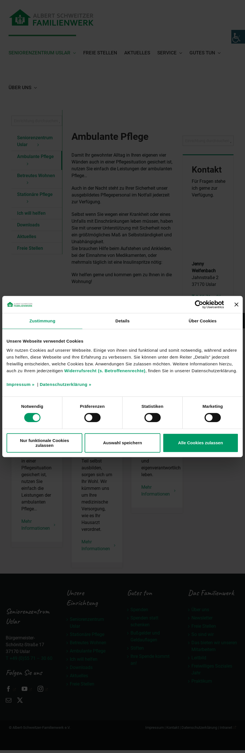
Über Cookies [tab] (203, 320)
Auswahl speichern (122, 442)
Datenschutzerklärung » (65, 384)
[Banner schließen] (236, 304)
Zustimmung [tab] (42, 320)
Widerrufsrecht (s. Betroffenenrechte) (104, 370)
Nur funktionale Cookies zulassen (44, 443)
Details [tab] (122, 320)
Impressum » (20, 384)
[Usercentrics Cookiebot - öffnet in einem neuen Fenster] (199, 304)
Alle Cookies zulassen (200, 442)
